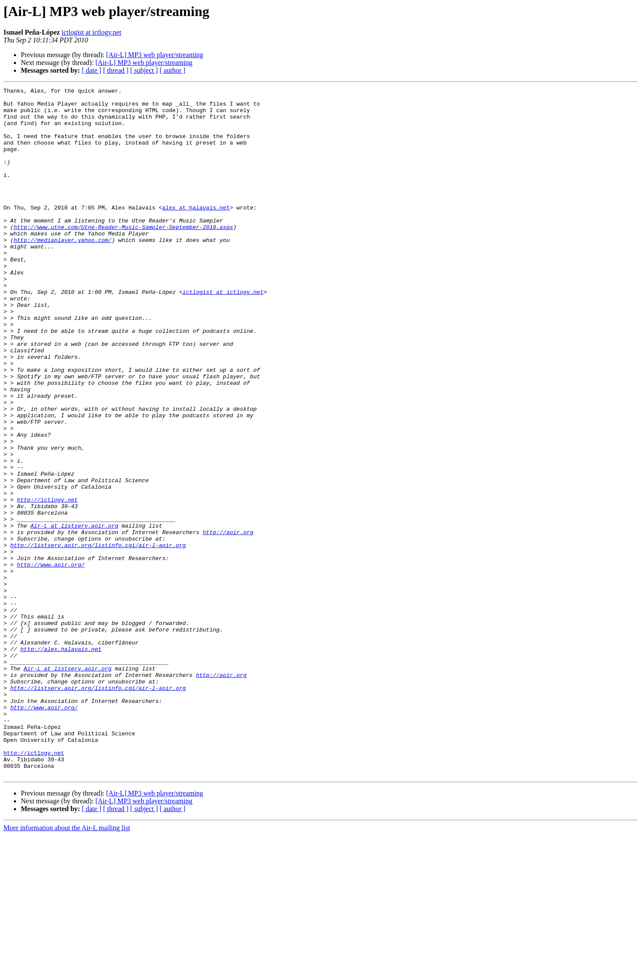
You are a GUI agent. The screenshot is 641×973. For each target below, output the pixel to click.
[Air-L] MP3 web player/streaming (154, 54)
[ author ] (173, 70)
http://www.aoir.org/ (50, 660)
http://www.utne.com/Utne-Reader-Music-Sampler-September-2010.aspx (123, 255)
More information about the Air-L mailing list (66, 965)
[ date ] (91, 70)
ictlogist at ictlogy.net (91, 32)
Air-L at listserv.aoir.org (74, 614)
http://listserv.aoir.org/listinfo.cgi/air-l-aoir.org (98, 637)
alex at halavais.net (196, 232)
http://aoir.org (228, 621)
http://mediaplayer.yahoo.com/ (62, 271)
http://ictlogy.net (47, 582)
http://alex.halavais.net (60, 762)
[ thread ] (116, 70)
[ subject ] (144, 70)
